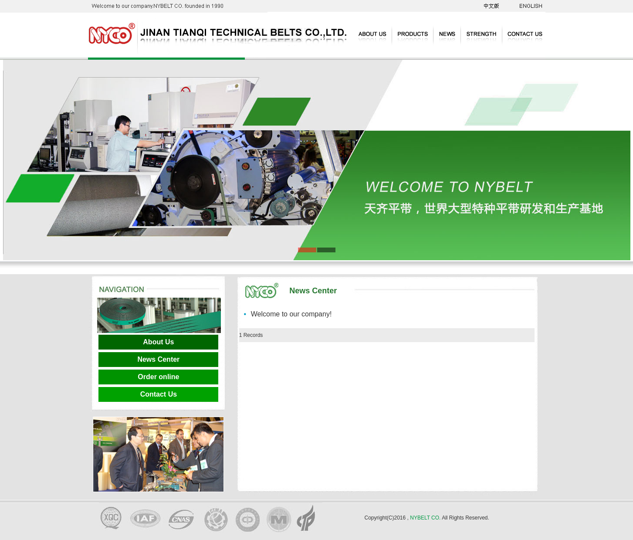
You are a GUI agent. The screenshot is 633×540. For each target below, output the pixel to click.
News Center (158, 359)
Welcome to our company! (291, 314)
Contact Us (158, 394)
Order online (158, 376)
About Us (158, 342)
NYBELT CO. (425, 518)
